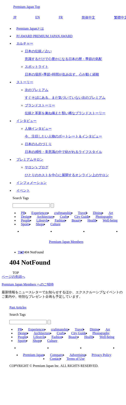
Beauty (76, 220)
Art (111, 213)
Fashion (60, 220)
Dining (97, 213)
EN (37, 17)
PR (23, 213)
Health (91, 220)
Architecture (45, 216)
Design (25, 216)
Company (56, 355)
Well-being (110, 220)
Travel (82, 213)
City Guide (81, 216)
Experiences (40, 213)
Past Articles (17, 307)
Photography (104, 216)
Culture (55, 224)
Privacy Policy (102, 355)
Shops (40, 224)
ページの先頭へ (13, 276)
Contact (55, 358)
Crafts (64, 216)
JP (14, 17)
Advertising (77, 355)
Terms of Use (76, 358)
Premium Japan (33, 355)
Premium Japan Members (66, 242)
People (25, 220)
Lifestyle (43, 220)
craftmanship (63, 213)
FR (61, 17)
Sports (25, 224)
